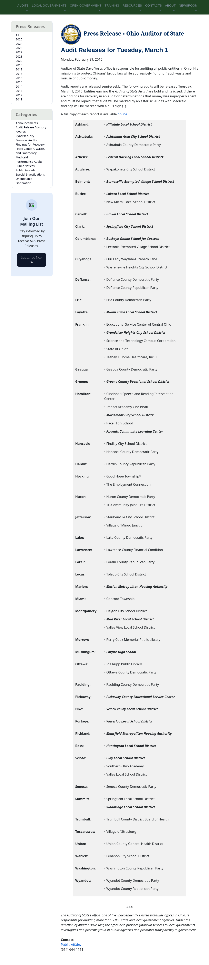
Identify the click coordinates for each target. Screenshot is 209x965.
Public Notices (25, 166)
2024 (19, 44)
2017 (19, 74)
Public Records (25, 170)
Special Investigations (30, 174)
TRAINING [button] (112, 5)
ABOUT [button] (170, 5)
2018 (19, 69)
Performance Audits (29, 162)
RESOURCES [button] (132, 5)
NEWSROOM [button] (188, 5)
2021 (19, 56)
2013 (19, 91)
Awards (21, 132)
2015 (19, 82)
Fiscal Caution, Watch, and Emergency (30, 151)
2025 (19, 39)
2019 (19, 65)
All (17, 35)
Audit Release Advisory (31, 127)
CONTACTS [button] (153, 5)
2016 (19, 78)
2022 (19, 52)
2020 (19, 61)
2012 (19, 95)
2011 (19, 99)
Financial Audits (26, 140)
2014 (19, 86)
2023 (19, 48)
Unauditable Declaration (24, 181)
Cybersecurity (25, 136)
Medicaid (22, 157)
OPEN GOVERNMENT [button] (85, 5)
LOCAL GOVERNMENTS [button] (49, 5)
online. (123, 114)
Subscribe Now (31, 258)
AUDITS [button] (23, 5)
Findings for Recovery (30, 144)
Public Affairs (71, 944)
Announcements (27, 123)
